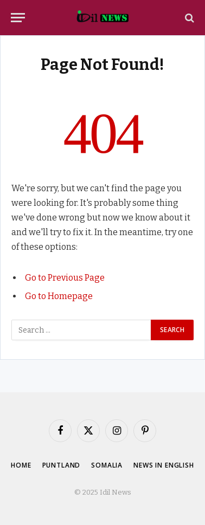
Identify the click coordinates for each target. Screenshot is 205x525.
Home (21, 465)
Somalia (107, 465)
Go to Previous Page (65, 278)
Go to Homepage (59, 296)
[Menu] (18, 17)
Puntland (61, 465)
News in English (163, 465)
